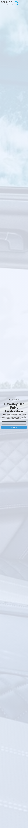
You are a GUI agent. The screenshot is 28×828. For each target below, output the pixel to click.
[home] (9, 3)
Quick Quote (14, 427)
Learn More (14, 423)
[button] (25, 3)
